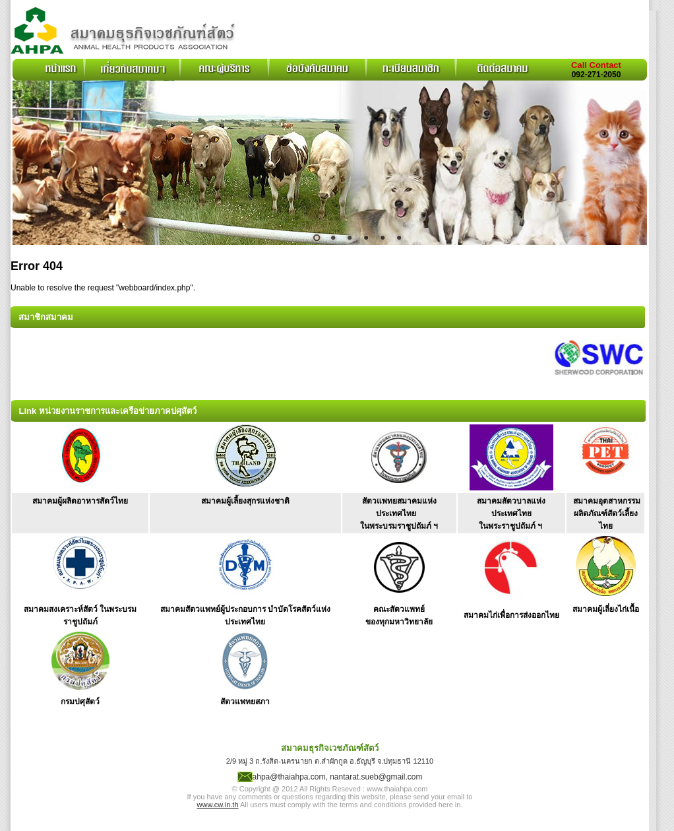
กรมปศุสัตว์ (80, 701)
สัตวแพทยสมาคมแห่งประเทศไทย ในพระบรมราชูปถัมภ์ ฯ (399, 513)
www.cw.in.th (218, 805)
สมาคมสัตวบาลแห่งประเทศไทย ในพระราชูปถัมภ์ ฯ (511, 513)
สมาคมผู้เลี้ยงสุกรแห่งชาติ (245, 501)
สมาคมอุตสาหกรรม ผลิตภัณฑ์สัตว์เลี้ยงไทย (606, 513)
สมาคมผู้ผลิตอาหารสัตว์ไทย (80, 501)
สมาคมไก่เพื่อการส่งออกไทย (511, 615)
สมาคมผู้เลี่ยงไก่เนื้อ (605, 609)
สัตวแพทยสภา (245, 701)
